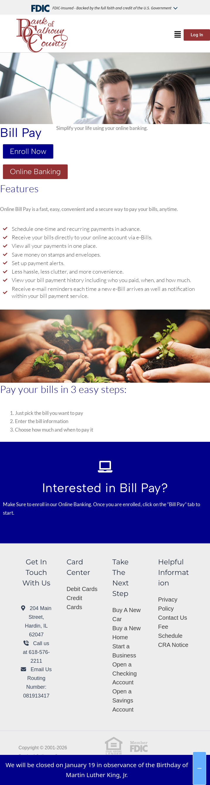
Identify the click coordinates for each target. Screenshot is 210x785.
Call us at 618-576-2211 (36, 652)
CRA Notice (173, 645)
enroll (38, 504)
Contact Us (172, 617)
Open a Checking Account (124, 673)
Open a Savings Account (122, 700)
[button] (178, 34)
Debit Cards (82, 589)
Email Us (36, 669)
